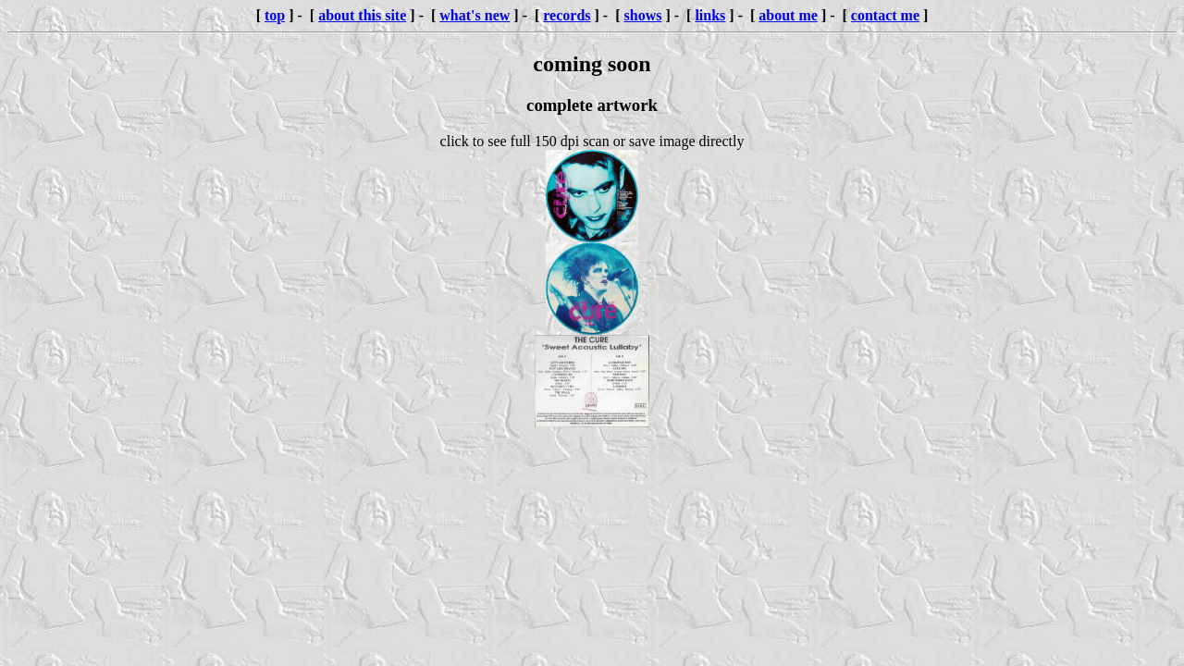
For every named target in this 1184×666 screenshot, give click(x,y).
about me (788, 15)
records (566, 15)
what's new (474, 15)
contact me (885, 15)
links (710, 15)
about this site (362, 15)
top (275, 15)
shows (643, 15)
